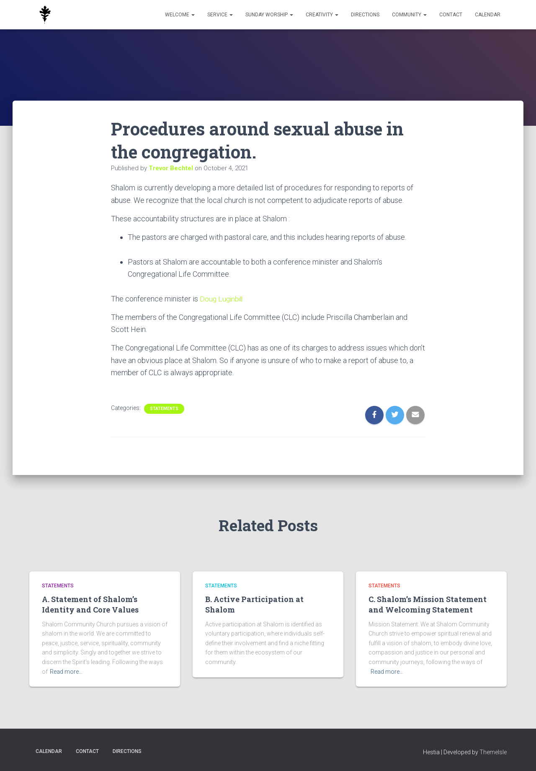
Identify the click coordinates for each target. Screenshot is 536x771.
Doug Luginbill (224, 298)
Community (409, 15)
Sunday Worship (269, 15)
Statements (164, 408)
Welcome (180, 15)
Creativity (322, 15)
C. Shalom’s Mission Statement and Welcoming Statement (427, 604)
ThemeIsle (493, 752)
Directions (365, 15)
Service (220, 15)
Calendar (487, 15)
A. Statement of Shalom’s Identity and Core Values (90, 604)
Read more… (66, 671)
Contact (450, 15)
